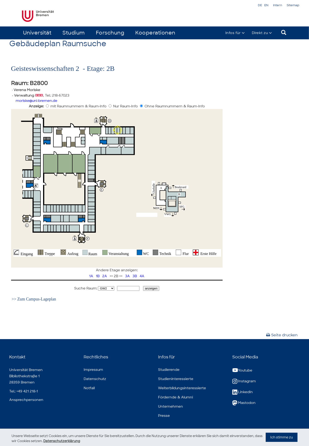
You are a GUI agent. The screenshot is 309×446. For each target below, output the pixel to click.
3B (134, 276)
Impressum (93, 369)
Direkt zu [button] (260, 33)
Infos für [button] (233, 33)
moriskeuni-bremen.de (36, 100)
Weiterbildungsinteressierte (182, 388)
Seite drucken (281, 335)
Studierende (169, 369)
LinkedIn (242, 392)
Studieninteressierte (175, 379)
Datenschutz (95, 379)
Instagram (244, 381)
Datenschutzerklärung (61, 441)
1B (98, 276)
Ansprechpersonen (26, 399)
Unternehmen (170, 406)
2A (104, 276)
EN (266, 5)
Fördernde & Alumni (175, 397)
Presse (164, 415)
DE (260, 5)
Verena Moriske (27, 90)
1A (91, 276)
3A (127, 276)
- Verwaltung (22, 95)
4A (142, 276)
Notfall (89, 388)
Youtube (242, 370)
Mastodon (244, 403)
